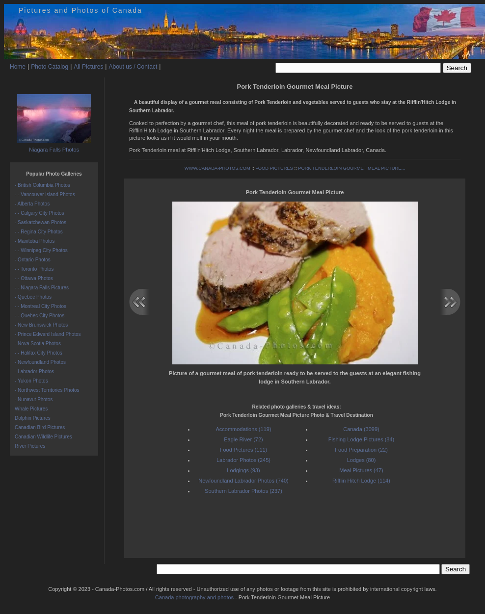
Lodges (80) (361, 460)
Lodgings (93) (243, 470)
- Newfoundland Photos (40, 362)
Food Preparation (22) (361, 450)
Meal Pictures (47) (361, 470)
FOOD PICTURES (274, 168)
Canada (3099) (361, 429)
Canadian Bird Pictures (40, 427)
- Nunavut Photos (34, 399)
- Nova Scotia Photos (38, 343)
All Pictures (88, 66)
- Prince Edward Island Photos (48, 334)
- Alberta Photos (32, 203)
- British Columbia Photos (42, 185)
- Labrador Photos (34, 371)
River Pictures (30, 446)
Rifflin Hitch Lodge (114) (361, 481)
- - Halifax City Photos (38, 353)
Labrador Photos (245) (243, 460)
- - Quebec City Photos (39, 315)
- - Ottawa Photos (34, 278)
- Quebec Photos (33, 297)
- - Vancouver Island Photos (45, 194)
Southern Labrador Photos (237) (243, 491)
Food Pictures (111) (244, 450)
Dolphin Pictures (33, 418)
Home (18, 66)
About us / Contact (132, 66)
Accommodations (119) (243, 429)
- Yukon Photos (31, 381)
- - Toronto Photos (34, 269)
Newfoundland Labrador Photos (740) (243, 481)
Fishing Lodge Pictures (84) (361, 439)
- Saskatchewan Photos (40, 222)
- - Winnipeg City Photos (41, 250)
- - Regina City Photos (39, 231)
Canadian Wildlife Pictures (43, 436)
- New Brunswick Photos (41, 325)
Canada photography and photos (194, 597)
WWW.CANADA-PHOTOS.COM (217, 168)
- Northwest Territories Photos (47, 390)
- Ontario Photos (33, 259)
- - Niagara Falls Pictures (42, 287)
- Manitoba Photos (34, 241)
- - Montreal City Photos (40, 306)
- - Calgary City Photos (39, 213)
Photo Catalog (49, 66)
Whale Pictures (31, 408)
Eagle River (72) (243, 439)
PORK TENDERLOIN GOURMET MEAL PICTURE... (351, 168)
